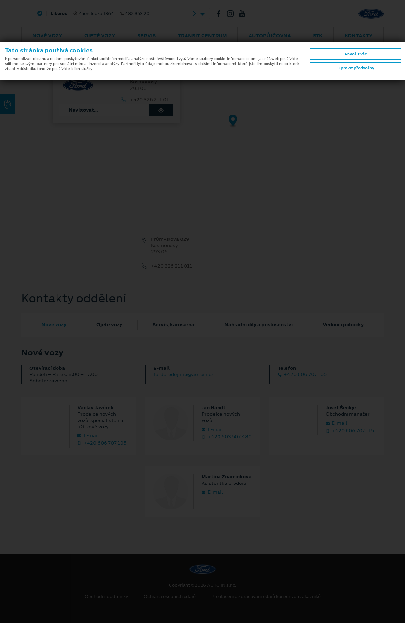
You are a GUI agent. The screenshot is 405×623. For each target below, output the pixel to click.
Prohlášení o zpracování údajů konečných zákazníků (266, 596)
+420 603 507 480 (226, 437)
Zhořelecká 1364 (101, 14)
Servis (146, 35)
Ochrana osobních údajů (170, 596)
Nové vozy (47, 35)
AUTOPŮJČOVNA (270, 35)
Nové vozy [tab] (53, 324)
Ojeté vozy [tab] (109, 324)
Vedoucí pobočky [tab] (343, 324)
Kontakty (359, 35)
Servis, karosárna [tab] (173, 324)
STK (318, 35)
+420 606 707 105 (302, 374)
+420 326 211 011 (150, 100)
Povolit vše (356, 54)
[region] (202, 125)
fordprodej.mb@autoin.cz (184, 374)
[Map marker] (233, 121)
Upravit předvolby (355, 68)
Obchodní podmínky (106, 596)
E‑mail (88, 436)
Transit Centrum (202, 35)
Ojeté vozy (99, 35)
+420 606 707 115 (350, 431)
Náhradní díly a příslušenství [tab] (258, 324)
